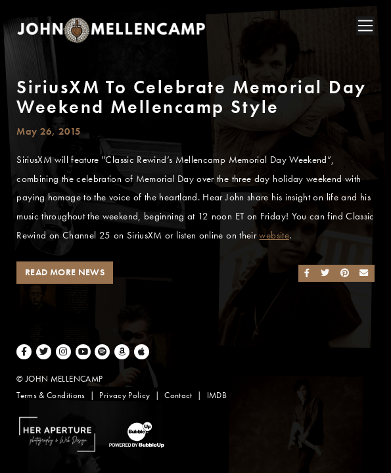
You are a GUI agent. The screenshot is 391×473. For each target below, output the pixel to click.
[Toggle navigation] (365, 25)
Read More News (64, 272)
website (274, 235)
